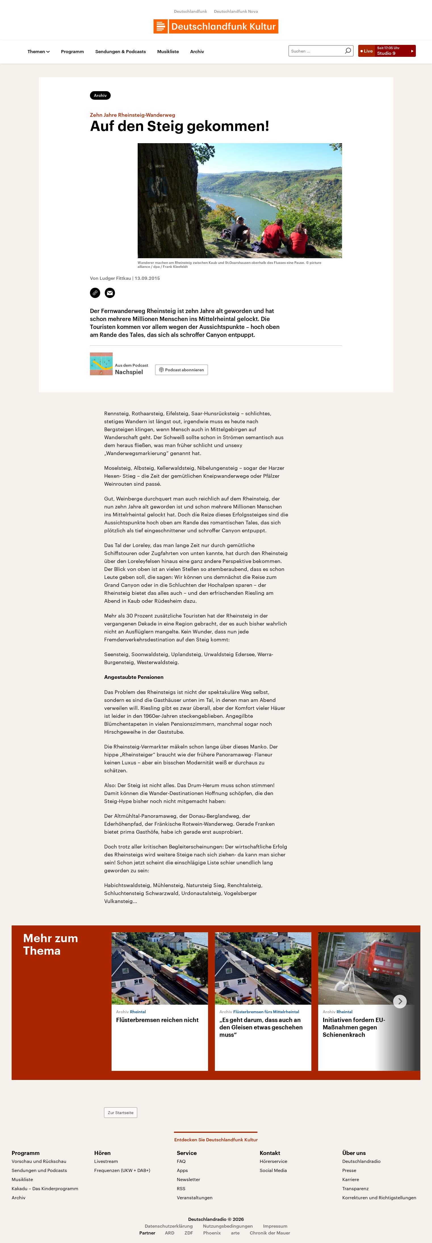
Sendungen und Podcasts (39, 1170)
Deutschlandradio (361, 1161)
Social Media (273, 1170)
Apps (182, 1170)
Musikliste (168, 51)
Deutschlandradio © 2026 (216, 1219)
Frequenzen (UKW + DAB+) (122, 1170)
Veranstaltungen (195, 1197)
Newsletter (188, 1179)
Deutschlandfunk (190, 11)
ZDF (188, 1232)
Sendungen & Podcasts (120, 51)
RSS (181, 1188)
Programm (72, 51)
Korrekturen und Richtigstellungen (379, 1197)
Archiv (197, 51)
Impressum (275, 1226)
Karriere (350, 1179)
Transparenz (355, 1188)
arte (235, 1232)
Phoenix (212, 1232)
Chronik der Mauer (270, 1232)
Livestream (106, 1161)
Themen (36, 51)
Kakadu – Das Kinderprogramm (45, 1188)
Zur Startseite (120, 1112)
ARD (169, 1232)
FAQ (181, 1161)
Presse (349, 1170)
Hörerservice (273, 1161)
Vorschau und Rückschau (39, 1161)
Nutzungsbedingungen (228, 1226)
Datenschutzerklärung (169, 1226)
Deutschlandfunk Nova (236, 11)
